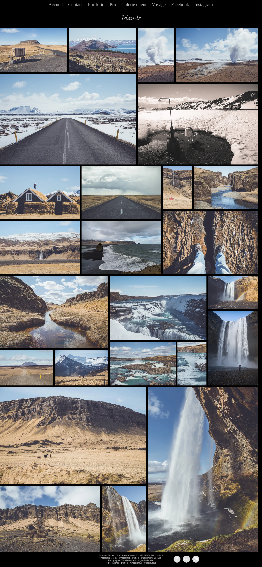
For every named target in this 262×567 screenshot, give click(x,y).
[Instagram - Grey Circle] (195, 559)
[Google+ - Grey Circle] (186, 559)
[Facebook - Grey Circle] (177, 559)
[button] (75, 3)
